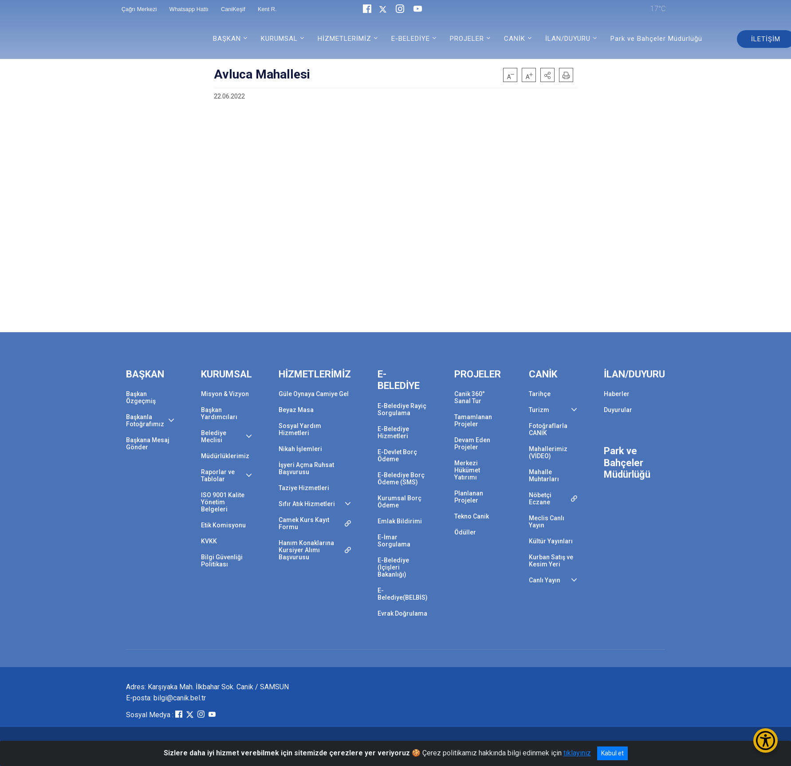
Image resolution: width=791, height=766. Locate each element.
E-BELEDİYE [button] (410, 39)
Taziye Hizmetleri (304, 487)
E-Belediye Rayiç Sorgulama (402, 409)
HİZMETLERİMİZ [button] (344, 39)
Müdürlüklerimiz (225, 456)
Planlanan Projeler (468, 497)
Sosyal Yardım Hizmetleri (300, 429)
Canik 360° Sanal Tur (469, 397)
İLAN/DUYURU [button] (567, 39)
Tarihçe (540, 393)
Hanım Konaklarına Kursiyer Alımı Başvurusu (306, 550)
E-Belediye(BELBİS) (403, 594)
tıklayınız (577, 753)
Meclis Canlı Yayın (546, 522)
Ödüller (465, 532)
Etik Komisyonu (223, 525)
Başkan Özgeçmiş (141, 397)
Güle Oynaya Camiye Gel (314, 393)
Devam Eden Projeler (472, 443)
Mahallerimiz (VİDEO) (548, 452)
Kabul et (612, 753)
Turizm (539, 409)
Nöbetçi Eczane (540, 498)
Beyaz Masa (296, 409)
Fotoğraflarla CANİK (548, 429)
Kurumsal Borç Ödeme (399, 502)
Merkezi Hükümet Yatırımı (467, 470)
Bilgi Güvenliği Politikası (222, 561)
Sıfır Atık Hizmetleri (307, 503)
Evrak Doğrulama (402, 613)
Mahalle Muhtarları (544, 475)
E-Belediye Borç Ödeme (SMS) (401, 478)
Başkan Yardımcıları (219, 413)
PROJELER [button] (467, 39)
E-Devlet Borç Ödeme (397, 455)
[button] (547, 75)
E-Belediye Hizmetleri (393, 432)
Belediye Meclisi (213, 436)
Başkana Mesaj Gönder (147, 443)
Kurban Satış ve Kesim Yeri (551, 561)
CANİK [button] (514, 39)
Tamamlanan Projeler (473, 420)
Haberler (617, 393)
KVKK (209, 541)
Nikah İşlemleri (300, 448)
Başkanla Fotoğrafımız (145, 420)
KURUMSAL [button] (279, 39)
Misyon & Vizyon (225, 393)
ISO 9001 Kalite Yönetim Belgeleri (222, 502)
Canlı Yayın (544, 580)
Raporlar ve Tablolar (218, 475)
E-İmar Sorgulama (394, 541)
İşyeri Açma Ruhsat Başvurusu (306, 468)
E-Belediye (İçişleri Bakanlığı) (393, 567)
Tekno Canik (471, 516)
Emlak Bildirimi (400, 521)
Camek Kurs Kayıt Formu (304, 523)
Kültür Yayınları (551, 541)
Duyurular (618, 409)
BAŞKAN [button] (227, 39)
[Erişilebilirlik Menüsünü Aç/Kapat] (765, 740)
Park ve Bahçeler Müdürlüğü (656, 39)
